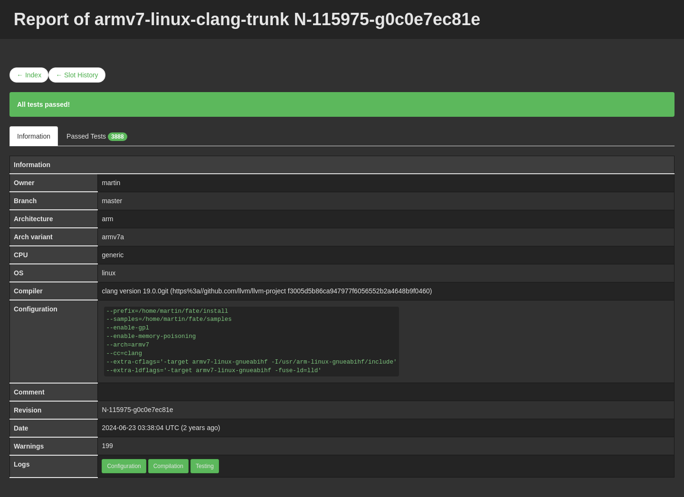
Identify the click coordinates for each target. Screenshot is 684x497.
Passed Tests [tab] (96, 136)
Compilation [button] (168, 466)
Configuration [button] (124, 466)
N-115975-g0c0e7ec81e (137, 409)
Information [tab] (33, 136)
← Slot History (77, 75)
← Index (29, 75)
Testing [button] (205, 466)
